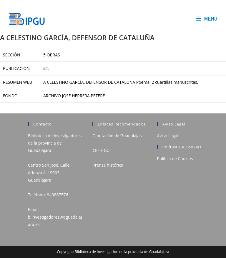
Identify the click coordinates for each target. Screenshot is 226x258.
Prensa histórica (107, 165)
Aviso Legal (167, 135)
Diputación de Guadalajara (118, 135)
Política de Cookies (175, 158)
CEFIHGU (100, 150)
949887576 (57, 194)
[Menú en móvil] (206, 18)
